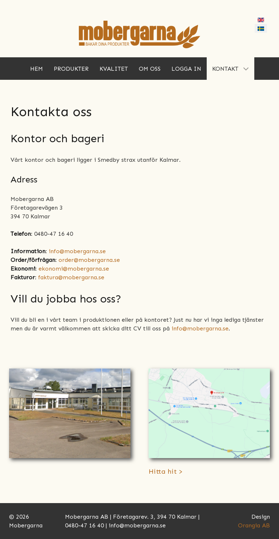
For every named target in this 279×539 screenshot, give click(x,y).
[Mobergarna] (139, 33)
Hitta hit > (166, 472)
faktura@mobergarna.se (71, 277)
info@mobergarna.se (77, 251)
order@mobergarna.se (89, 259)
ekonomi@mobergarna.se (74, 268)
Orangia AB (254, 525)
